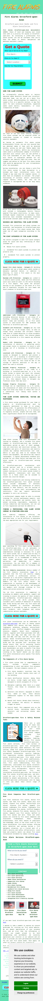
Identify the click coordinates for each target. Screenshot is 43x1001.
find (8, 799)
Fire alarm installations (12, 621)
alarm (18, 704)
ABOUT (26, 13)
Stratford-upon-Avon (10, 623)
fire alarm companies (29, 817)
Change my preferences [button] (25, 993)
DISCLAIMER (37, 13)
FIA (32, 572)
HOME (18, 13)
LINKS (21, 13)
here (36, 834)
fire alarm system (12, 662)
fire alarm (29, 927)
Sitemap (4, 982)
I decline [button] (26, 988)
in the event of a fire (31, 285)
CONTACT (31, 13)
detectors (34, 388)
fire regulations (11, 506)
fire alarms (7, 410)
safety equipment (10, 605)
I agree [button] (25, 983)
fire (34, 682)
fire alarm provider (31, 482)
